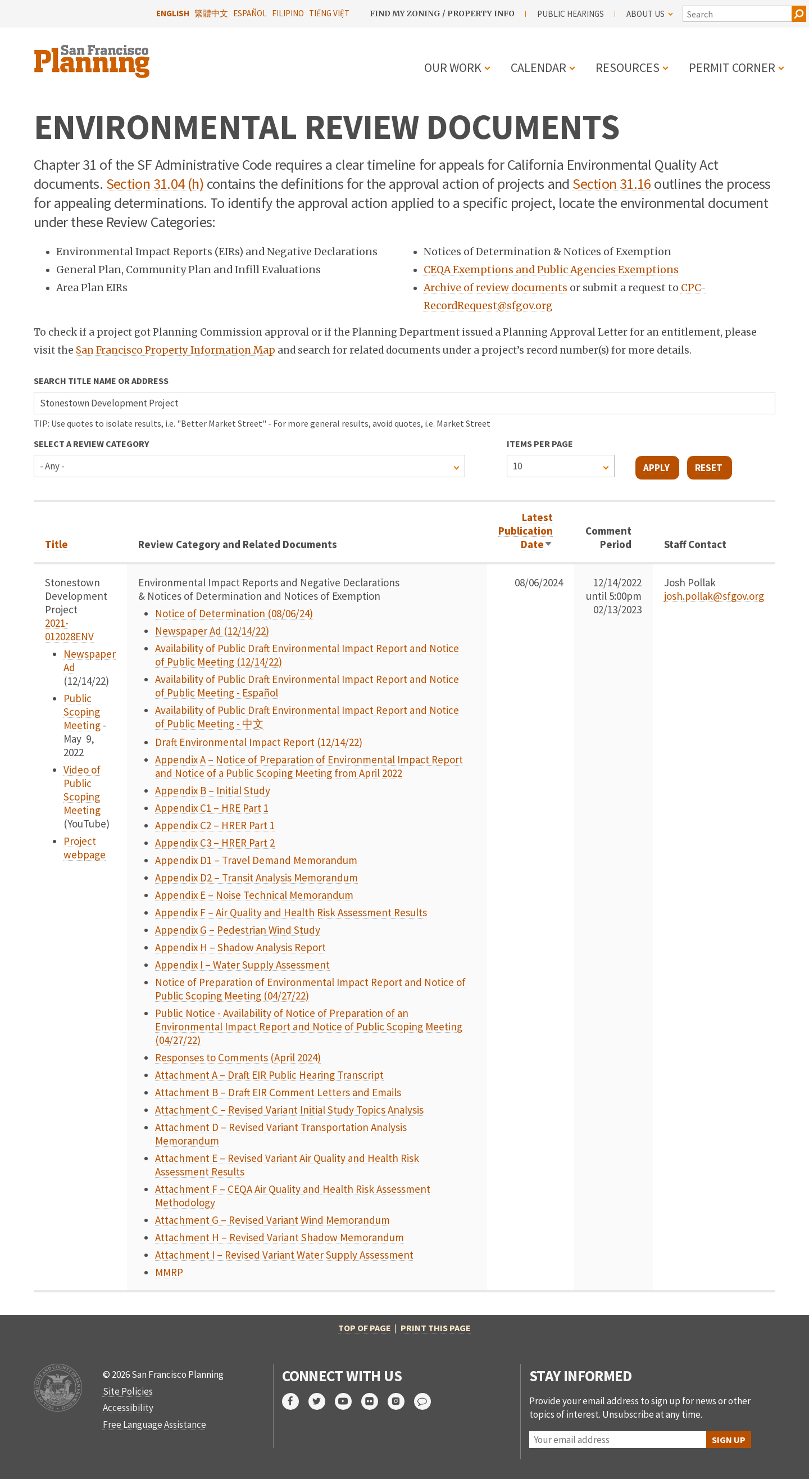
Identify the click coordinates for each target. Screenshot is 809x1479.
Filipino (288, 13)
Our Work (452, 67)
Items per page (540, 443)
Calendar (538, 67)
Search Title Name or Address (101, 380)
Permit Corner (732, 67)
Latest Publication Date (525, 530)
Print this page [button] (436, 1327)
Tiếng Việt (329, 13)
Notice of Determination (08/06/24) (234, 613)
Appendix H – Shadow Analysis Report (240, 947)
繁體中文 (211, 13)
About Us (649, 13)
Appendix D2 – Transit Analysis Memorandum (256, 877)
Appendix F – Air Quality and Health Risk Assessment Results (291, 912)
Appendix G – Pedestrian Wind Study (237, 930)
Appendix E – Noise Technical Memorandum (254, 895)
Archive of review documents (495, 288)
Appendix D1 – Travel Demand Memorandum (256, 860)
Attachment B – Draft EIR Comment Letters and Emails (278, 1092)
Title (56, 544)
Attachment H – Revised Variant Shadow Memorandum (279, 1237)
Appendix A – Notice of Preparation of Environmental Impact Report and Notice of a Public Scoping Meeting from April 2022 (309, 766)
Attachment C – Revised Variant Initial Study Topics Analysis (289, 1109)
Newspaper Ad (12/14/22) (212, 630)
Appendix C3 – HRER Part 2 (215, 842)
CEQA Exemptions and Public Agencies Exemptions (551, 270)
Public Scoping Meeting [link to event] (82, 711)
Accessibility (128, 1407)
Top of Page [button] (364, 1327)
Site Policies (128, 1391)
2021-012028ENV (69, 629)
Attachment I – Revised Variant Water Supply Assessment (284, 1254)
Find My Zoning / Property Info (442, 13)
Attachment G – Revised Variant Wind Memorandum (272, 1220)
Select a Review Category (91, 443)
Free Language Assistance (154, 1424)
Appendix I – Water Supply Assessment (242, 964)
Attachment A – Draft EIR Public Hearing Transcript (269, 1075)
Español (250, 13)
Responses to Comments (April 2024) (238, 1057)
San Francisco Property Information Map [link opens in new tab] (175, 350)
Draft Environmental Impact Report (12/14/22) (258, 742)
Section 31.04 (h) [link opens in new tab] (154, 183)
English (172, 13)
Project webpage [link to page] (84, 847)
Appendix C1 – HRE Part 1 (212, 808)
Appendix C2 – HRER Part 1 (215, 825)
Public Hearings (570, 13)
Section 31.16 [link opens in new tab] (611, 183)
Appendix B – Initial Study (212, 790)
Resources (628, 67)
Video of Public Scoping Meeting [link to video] (82, 790)
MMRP (169, 1272)
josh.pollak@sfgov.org (714, 596)
